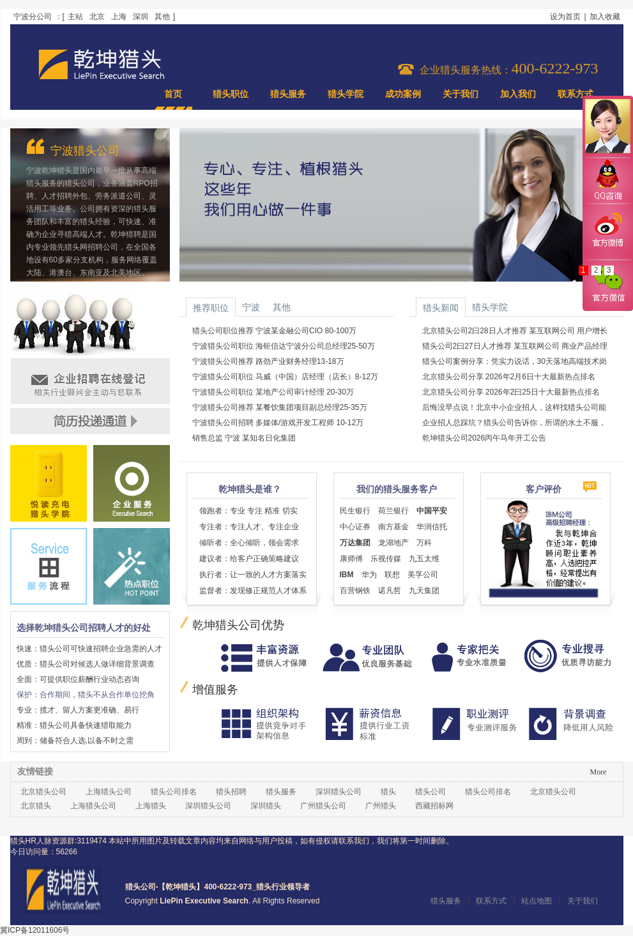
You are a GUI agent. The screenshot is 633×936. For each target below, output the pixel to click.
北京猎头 (35, 805)
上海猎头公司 (109, 791)
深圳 (140, 16)
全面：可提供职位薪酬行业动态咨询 (78, 679)
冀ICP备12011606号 (35, 930)
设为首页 (565, 16)
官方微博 (607, 231)
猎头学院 (345, 94)
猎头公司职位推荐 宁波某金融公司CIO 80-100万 (274, 330)
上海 (118, 16)
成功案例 (403, 94)
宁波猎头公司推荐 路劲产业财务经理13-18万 (268, 361)
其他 (162, 16)
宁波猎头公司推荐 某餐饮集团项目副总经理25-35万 (279, 407)
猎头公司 (430, 791)
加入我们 (518, 94)
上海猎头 (150, 805)
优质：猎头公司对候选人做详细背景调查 (86, 664)
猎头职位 (230, 94)
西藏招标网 (434, 805)
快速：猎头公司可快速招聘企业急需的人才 (89, 648)
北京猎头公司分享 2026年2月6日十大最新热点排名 (508, 376)
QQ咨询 (607, 181)
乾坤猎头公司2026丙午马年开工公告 (484, 438)
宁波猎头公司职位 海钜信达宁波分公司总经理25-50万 (283, 346)
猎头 (388, 791)
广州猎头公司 (323, 805)
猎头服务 (288, 94)
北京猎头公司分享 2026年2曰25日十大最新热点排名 (511, 392)
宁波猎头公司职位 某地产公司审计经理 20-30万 (273, 392)
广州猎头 (380, 805)
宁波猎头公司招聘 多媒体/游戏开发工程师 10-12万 (278, 422)
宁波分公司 (32, 16)
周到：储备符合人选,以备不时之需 (75, 740)
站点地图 (536, 900)
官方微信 (607, 284)
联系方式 (575, 94)
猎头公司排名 (174, 791)
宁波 (251, 307)
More (598, 771)
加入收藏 (605, 16)
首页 (173, 94)
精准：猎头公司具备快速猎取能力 (74, 725)
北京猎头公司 (43, 791)
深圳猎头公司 (339, 791)
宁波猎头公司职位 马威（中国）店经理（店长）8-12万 (285, 376)
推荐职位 (211, 308)
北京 (97, 16)
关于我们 (460, 94)
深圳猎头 (265, 805)
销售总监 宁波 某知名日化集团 (244, 438)
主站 (75, 16)
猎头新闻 (441, 308)
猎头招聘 (231, 791)
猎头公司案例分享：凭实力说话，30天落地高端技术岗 (514, 361)
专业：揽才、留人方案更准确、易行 (78, 710)
